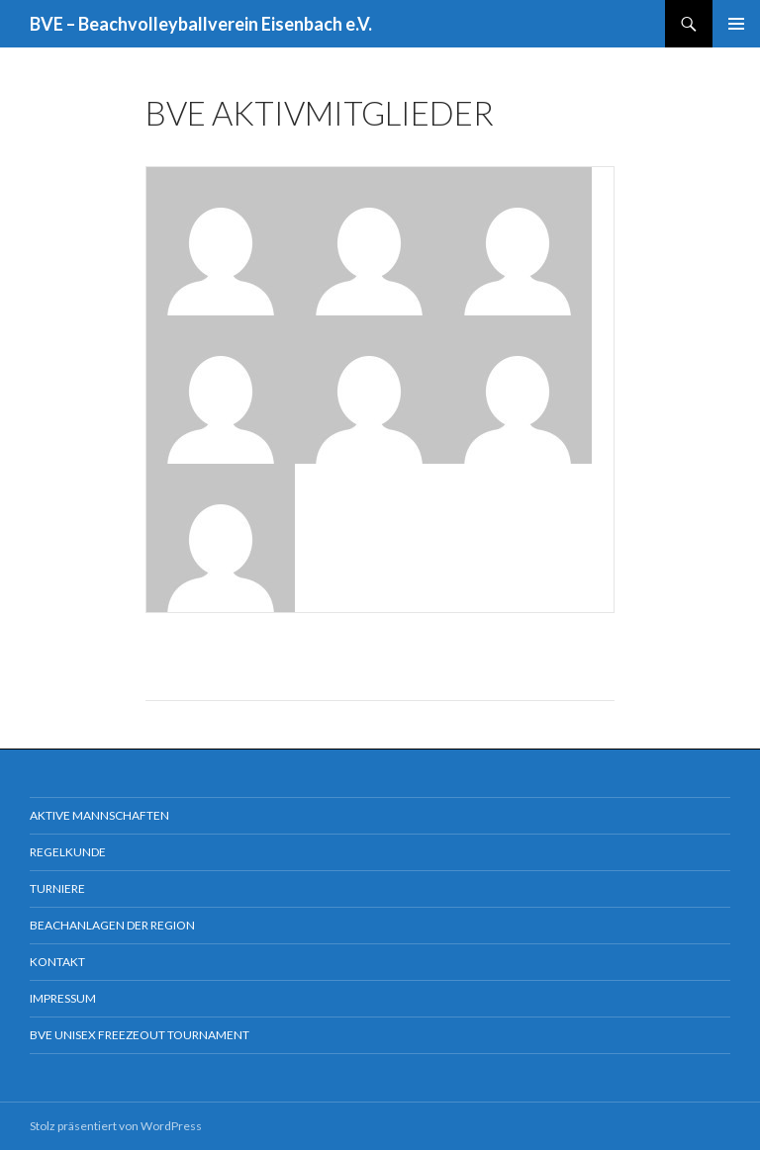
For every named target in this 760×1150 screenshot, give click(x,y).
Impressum (63, 998)
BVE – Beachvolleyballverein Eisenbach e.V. (201, 24)
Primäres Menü (736, 23)
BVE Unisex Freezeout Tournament (139, 1034)
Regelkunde (68, 851)
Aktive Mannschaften (99, 815)
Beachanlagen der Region (112, 925)
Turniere (57, 888)
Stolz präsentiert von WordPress (116, 1125)
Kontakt (57, 961)
